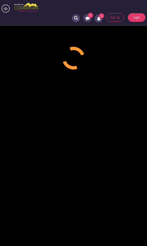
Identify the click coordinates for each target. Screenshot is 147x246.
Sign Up (115, 17)
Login (136, 17)
